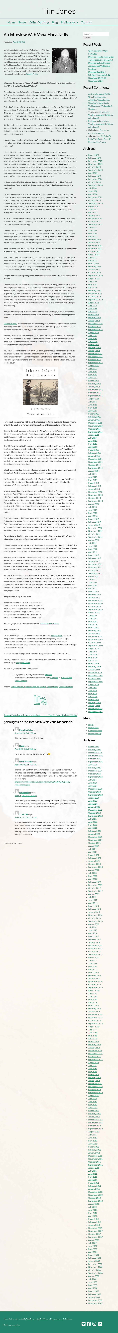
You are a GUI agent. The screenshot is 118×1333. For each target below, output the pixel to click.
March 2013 (93, 519)
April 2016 (92, 410)
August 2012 (93, 540)
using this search (23, 662)
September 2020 (95, 275)
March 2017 (93, 380)
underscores (57, 1319)
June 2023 (92, 209)
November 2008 (95, 675)
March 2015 (93, 450)
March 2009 (93, 663)
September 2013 (95, 501)
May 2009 (92, 657)
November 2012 (95, 531)
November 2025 (95, 164)
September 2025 (95, 170)
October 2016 (94, 392)
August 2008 (93, 684)
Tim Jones (59, 11)
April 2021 (92, 260)
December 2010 (95, 600)
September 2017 (95, 362)
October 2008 (94, 678)
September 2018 (95, 329)
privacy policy (15, 1325)
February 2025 (94, 176)
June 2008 (92, 690)
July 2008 (92, 687)
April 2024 (92, 194)
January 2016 (94, 420)
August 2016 (93, 398)
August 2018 (93, 332)
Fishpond (54, 677)
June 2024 (92, 191)
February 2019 (94, 317)
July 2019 (92, 305)
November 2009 (95, 639)
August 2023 (93, 206)
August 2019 (93, 302)
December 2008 (95, 672)
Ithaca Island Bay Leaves (35, 686)
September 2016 (95, 395)
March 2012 (93, 555)
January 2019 (94, 320)
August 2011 (93, 576)
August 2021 (93, 254)
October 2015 (94, 429)
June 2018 (92, 338)
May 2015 (92, 444)
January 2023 (94, 215)
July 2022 (92, 227)
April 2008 (92, 696)
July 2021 (92, 257)
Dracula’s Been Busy (97, 72)
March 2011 (93, 591)
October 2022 (94, 221)
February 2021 (94, 266)
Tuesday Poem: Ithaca (49, 623)
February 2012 (94, 558)
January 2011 (94, 597)
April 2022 (92, 236)
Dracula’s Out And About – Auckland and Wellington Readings (99, 66)
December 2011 (95, 564)
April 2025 (92, 173)
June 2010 (92, 618)
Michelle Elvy (25, 792)
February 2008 (94, 702)
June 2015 (92, 441)
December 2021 (95, 245)
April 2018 (92, 341)
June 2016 (92, 404)
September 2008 (95, 681)
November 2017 (95, 356)
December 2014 (95, 459)
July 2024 (92, 188)
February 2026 (94, 158)
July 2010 (92, 615)
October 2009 (94, 642)
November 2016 (95, 389)
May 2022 (92, 233)
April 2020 (92, 287)
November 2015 (95, 426)
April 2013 (92, 516)
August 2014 (93, 471)
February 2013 (94, 522)
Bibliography (69, 22)
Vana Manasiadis (66, 686)
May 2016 (92, 407)
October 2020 (94, 272)
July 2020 (92, 281)
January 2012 (94, 561)
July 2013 (92, 507)
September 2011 (95, 573)
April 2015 (92, 447)
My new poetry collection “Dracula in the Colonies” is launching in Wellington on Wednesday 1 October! (100, 103)
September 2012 (95, 537)
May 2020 (92, 284)
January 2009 (94, 669)
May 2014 (92, 480)
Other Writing (39, 22)
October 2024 (94, 182)
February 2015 (94, 453)
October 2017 (94, 359)
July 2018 (92, 335)
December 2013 (95, 492)
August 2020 (93, 278)
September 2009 (95, 645)
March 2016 (93, 413)
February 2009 (94, 666)
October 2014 (94, 465)
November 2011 (95, 567)
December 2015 (95, 423)
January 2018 (94, 350)
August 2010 (93, 612)
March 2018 (93, 344)
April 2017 (92, 377)
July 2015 (92, 438)
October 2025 (94, 167)
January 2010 (94, 633)
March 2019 (93, 314)
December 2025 (95, 161)
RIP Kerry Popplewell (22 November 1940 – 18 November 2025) (99, 78)
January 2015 (94, 456)
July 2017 (92, 368)
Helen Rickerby (10, 323)
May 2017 (92, 374)
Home (11, 22)
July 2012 (92, 543)
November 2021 (95, 248)
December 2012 (95, 528)
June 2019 (92, 308)
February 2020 (94, 290)
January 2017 (94, 386)
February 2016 (94, 417)
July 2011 (92, 579)
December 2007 (95, 708)
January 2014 (94, 489)
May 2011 (92, 585)
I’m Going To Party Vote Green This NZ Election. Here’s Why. (99, 139)
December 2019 (95, 293)
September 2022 (95, 224)
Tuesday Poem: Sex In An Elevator (62, 715)
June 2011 (92, 582)
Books (22, 22)
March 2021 (93, 263)
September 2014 (95, 468)
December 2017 (95, 353)
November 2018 (95, 323)
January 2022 (94, 242)
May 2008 (92, 693)
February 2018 (94, 347)
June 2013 (92, 510)
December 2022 (95, 218)
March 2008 (93, 699)
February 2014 (94, 486)
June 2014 (92, 477)
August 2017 (93, 365)
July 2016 (92, 401)
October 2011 (94, 570)
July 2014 (92, 474)
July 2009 (92, 651)
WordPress (44, 1319)
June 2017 (92, 371)
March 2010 (93, 627)
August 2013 (93, 504)
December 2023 (95, 197)
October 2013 (94, 498)
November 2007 (95, 711)
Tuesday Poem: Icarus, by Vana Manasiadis (22, 715)
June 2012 (92, 546)
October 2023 (94, 200)
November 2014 (95, 462)
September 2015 (95, 432)
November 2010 (95, 603)
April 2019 (92, 311)
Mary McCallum (26, 730)
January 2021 (94, 269)
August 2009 (93, 648)
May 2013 (92, 513)
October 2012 (94, 534)
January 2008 (94, 705)
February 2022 (94, 239)
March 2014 (93, 483)
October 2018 (94, 326)
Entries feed (93, 727)
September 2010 (95, 609)
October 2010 (94, 606)
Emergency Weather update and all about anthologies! (101, 115)
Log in (90, 724)
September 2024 (95, 185)
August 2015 (93, 435)
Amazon (48, 674)
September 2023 (95, 203)
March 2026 (93, 155)
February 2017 (94, 383)
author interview (18, 686)
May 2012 (92, 549)
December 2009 (95, 636)
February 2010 (94, 630)
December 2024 (95, 179)
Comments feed (95, 730)
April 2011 (92, 588)
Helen (21, 746)
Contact (86, 22)
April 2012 (92, 552)
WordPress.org (94, 733)
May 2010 (92, 621)
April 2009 (92, 660)
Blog (55, 22)
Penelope (92, 121)
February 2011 (94, 594)
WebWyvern (30, 1319)
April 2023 (92, 212)
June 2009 (92, 654)
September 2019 (95, 299)
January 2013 (94, 525)
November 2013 (95, 495)
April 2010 (92, 624)
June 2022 (92, 230)
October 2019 (94, 296)
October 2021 (94, 251)
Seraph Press (31, 74)
